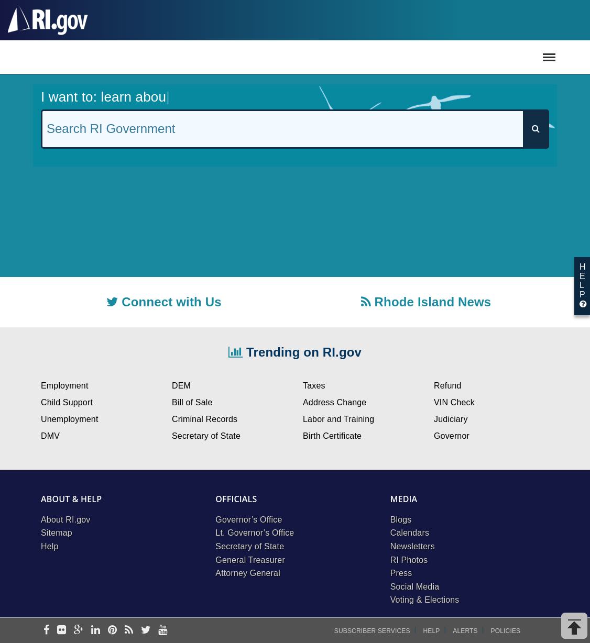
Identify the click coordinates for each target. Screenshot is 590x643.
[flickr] (61, 630)
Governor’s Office (248, 519)
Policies (506, 631)
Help (50, 546)
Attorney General (247, 573)
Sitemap (56, 532)
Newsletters (412, 546)
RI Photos (409, 560)
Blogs (401, 519)
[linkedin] (95, 630)
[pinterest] (112, 630)
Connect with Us (163, 302)
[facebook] (46, 630)
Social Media (415, 586)
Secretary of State (249, 546)
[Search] (535, 129)
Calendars (409, 532)
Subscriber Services (372, 631)
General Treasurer (250, 560)
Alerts (465, 631)
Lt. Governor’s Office (254, 532)
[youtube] (162, 630)
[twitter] (146, 630)
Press (401, 573)
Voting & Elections (425, 599)
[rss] (129, 630)
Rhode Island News (426, 302)
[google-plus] (79, 630)
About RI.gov (65, 519)
